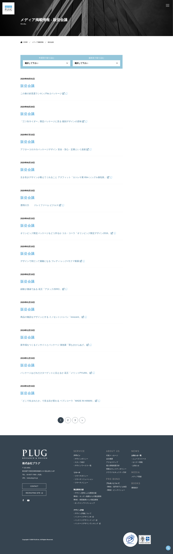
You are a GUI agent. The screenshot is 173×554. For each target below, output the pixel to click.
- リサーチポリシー (81, 476)
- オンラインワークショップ (84, 503)
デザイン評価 (79, 510)
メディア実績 (136, 477)
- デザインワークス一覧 (82, 465)
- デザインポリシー (81, 459)
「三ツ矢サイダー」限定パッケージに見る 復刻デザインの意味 (52, 121)
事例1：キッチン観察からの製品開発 (87, 496)
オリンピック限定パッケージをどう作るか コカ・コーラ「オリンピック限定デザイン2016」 (66, 233)
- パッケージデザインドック (84, 520)
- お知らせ (135, 465)
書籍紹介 (134, 488)
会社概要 (109, 459)
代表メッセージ (112, 455)
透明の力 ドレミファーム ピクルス (40, 205)
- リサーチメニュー (81, 483)
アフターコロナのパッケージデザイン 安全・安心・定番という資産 (54, 149)
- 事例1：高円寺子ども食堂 (116, 487)
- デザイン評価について (82, 513)
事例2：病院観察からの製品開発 (86, 500)
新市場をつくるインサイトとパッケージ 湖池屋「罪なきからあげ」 (54, 345)
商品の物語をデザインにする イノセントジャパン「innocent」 (52, 317)
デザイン (77, 455)
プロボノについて (113, 483)
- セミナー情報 (137, 462)
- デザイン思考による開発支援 (85, 493)
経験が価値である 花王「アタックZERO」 (42, 289)
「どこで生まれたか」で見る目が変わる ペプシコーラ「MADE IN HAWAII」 (58, 401)
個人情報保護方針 (113, 465)
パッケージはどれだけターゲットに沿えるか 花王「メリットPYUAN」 (56, 373)
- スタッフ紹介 (79, 462)
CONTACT (34, 486)
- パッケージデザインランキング (86, 523)
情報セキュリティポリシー (116, 469)
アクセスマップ (112, 462)
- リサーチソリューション (83, 479)
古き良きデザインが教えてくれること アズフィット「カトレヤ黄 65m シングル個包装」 (64, 177)
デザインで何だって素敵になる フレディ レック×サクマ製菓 (51, 261)
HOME (25, 42)
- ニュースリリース (138, 459)
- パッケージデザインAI (82, 517)
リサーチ (77, 472)
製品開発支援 (79, 490)
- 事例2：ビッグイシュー (115, 490)
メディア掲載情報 (37, 42)
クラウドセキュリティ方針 (116, 472)
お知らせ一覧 (136, 455)
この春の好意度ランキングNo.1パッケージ (42, 93)
